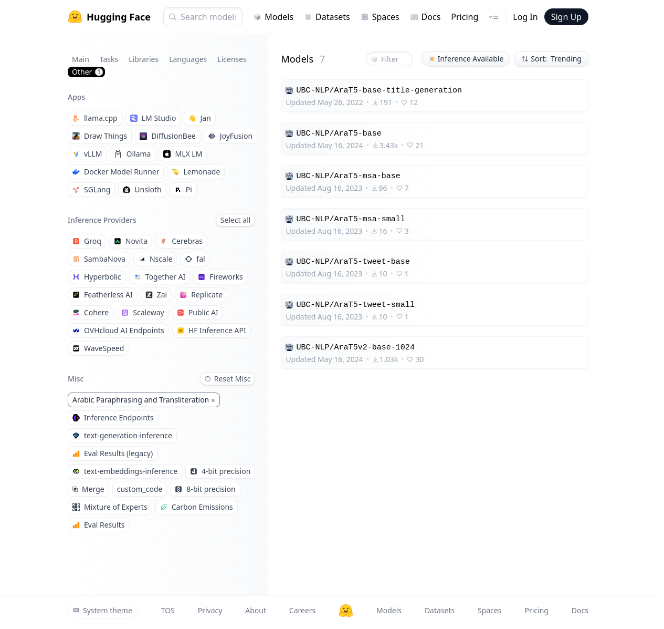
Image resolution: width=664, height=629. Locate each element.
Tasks (109, 59)
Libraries (144, 59)
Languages (188, 59)
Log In (525, 17)
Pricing (464, 17)
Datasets (327, 17)
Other (87, 72)
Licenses (232, 59)
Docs (425, 17)
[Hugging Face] (346, 610)
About (255, 610)
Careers (302, 610)
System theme (102, 610)
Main (80, 59)
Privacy (210, 610)
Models (273, 17)
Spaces (380, 17)
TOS (168, 610)
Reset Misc (228, 379)
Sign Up (566, 17)
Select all (235, 220)
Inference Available (466, 59)
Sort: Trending (551, 59)
